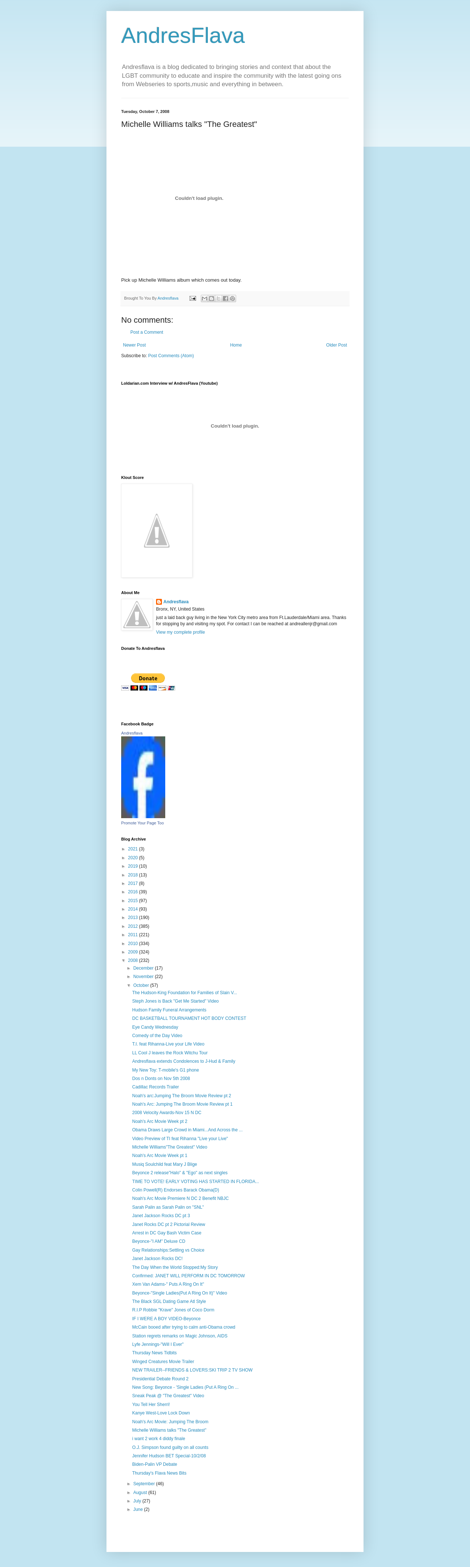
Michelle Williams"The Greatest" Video (169, 1147)
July (137, 1501)
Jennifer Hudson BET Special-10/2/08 (169, 1455)
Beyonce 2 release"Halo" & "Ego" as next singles (180, 1172)
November (144, 976)
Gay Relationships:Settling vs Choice (168, 1250)
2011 (133, 934)
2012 (133, 926)
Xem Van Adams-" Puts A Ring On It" (168, 1284)
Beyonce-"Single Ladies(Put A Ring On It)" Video (179, 1293)
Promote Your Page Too (142, 823)
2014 (133, 909)
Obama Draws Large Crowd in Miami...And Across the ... (187, 1129)
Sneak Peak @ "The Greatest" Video (168, 1395)
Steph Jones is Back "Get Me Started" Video (175, 1001)
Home (236, 345)
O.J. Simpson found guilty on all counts (170, 1447)
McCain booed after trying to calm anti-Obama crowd (183, 1327)
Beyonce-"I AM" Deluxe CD (158, 1241)
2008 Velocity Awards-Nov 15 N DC (167, 1112)
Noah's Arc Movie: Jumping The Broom (170, 1421)
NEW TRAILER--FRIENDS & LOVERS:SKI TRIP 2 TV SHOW (192, 1370)
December (144, 968)
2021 (133, 849)
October (141, 985)
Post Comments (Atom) (171, 355)
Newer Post (134, 345)
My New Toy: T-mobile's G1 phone (165, 1070)
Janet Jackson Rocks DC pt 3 (161, 1215)
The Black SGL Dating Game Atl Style (169, 1301)
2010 (133, 943)
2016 (133, 891)
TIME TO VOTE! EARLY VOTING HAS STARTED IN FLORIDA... (195, 1181)
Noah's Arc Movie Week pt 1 (159, 1155)
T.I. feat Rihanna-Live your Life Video (168, 1044)
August (140, 1492)
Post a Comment (146, 332)
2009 (133, 952)
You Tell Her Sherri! (151, 1404)
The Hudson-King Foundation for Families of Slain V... (184, 992)
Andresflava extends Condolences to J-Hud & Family (183, 1061)
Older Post (336, 345)
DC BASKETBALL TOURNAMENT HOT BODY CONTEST (189, 1018)
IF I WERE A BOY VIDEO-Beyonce (166, 1318)
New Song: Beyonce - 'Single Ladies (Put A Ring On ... (185, 1387)
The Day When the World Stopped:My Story (175, 1267)
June (138, 1509)
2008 (133, 960)
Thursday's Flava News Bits (159, 1473)
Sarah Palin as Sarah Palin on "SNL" (168, 1207)
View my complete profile (180, 632)
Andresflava (176, 601)
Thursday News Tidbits (154, 1352)
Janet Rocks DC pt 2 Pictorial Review (168, 1224)
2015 (133, 900)
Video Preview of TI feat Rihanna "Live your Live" (180, 1138)
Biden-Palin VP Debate (154, 1464)
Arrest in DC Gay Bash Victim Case (167, 1232)
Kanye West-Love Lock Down (161, 1413)
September (144, 1483)
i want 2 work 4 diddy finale (158, 1438)
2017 (133, 883)
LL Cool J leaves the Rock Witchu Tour (169, 1052)
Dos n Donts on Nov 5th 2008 (161, 1078)
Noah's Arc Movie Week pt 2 (159, 1121)
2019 (133, 866)
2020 (133, 857)
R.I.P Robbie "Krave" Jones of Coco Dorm (173, 1309)
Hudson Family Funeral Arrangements (169, 1010)
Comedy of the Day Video (157, 1035)
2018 (133, 875)
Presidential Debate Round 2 (160, 1378)
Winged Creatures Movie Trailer (163, 1361)
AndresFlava (183, 35)
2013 (133, 917)
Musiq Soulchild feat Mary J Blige (164, 1164)
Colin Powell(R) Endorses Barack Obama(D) (175, 1190)
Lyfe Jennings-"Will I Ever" (158, 1344)
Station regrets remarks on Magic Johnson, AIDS (179, 1336)
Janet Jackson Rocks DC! (157, 1258)
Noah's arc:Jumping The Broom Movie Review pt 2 (181, 1095)
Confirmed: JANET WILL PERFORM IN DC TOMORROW (188, 1275)
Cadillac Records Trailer (155, 1087)
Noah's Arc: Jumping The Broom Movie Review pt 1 (182, 1104)
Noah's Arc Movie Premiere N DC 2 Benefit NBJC (180, 1198)
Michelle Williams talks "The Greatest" (169, 1430)
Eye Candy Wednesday (155, 1027)
